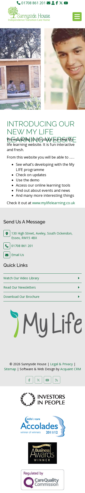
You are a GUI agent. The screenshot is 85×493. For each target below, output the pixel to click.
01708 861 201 (31, 2)
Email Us (17, 255)
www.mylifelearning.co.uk (53, 202)
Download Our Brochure (21, 296)
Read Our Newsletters (19, 287)
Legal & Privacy (61, 364)
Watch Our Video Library (21, 278)
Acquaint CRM (70, 369)
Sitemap (10, 369)
